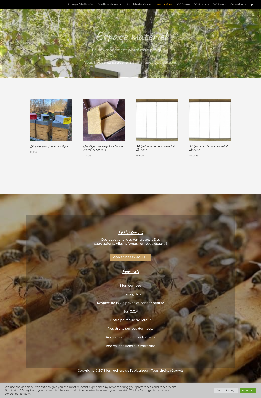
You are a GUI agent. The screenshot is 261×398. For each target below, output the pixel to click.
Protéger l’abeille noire (80, 4)
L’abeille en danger (107, 4)
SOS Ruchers (201, 4)
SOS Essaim (183, 4)
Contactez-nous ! (130, 257)
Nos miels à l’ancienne (138, 4)
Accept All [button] (248, 390)
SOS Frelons (219, 4)
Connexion (236, 4)
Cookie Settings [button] (226, 390)
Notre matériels (163, 4)
